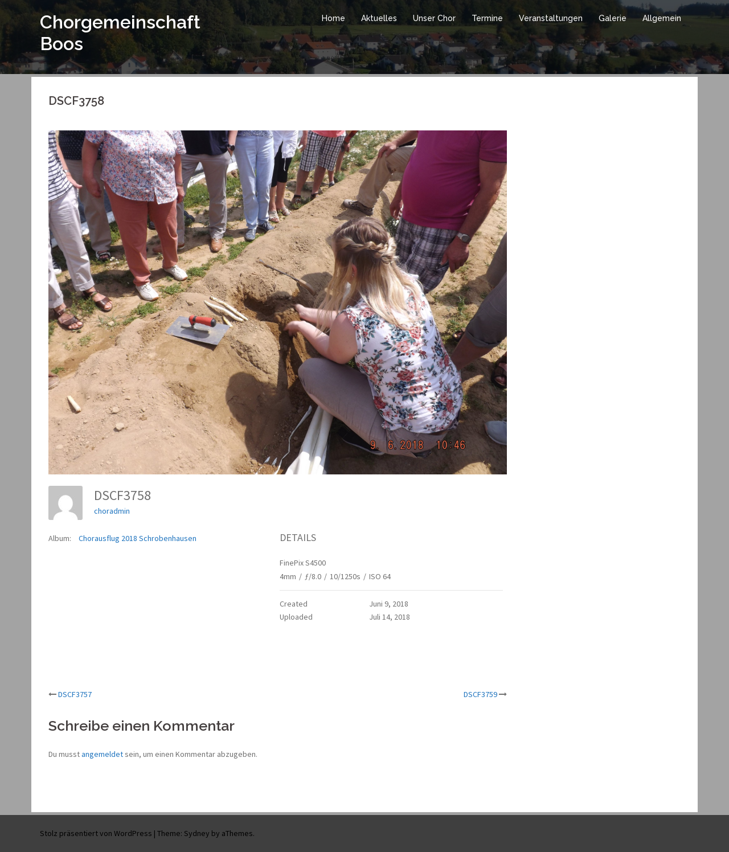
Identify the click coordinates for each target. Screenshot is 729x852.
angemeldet (102, 754)
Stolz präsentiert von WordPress (96, 833)
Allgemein (661, 18)
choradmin (112, 511)
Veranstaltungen (551, 18)
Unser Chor (434, 18)
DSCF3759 (480, 694)
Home (333, 18)
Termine (487, 18)
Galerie (612, 18)
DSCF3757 (75, 694)
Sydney (197, 833)
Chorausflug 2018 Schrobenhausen (137, 538)
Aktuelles (379, 18)
